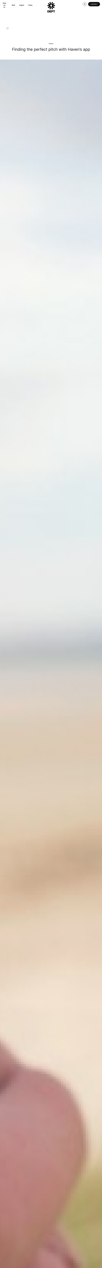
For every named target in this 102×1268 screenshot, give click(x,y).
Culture (30, 5)
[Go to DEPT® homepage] (51, 7)
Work (13, 5)
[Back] (7, 28)
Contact (94, 4)
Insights (21, 5)
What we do (5, 5)
